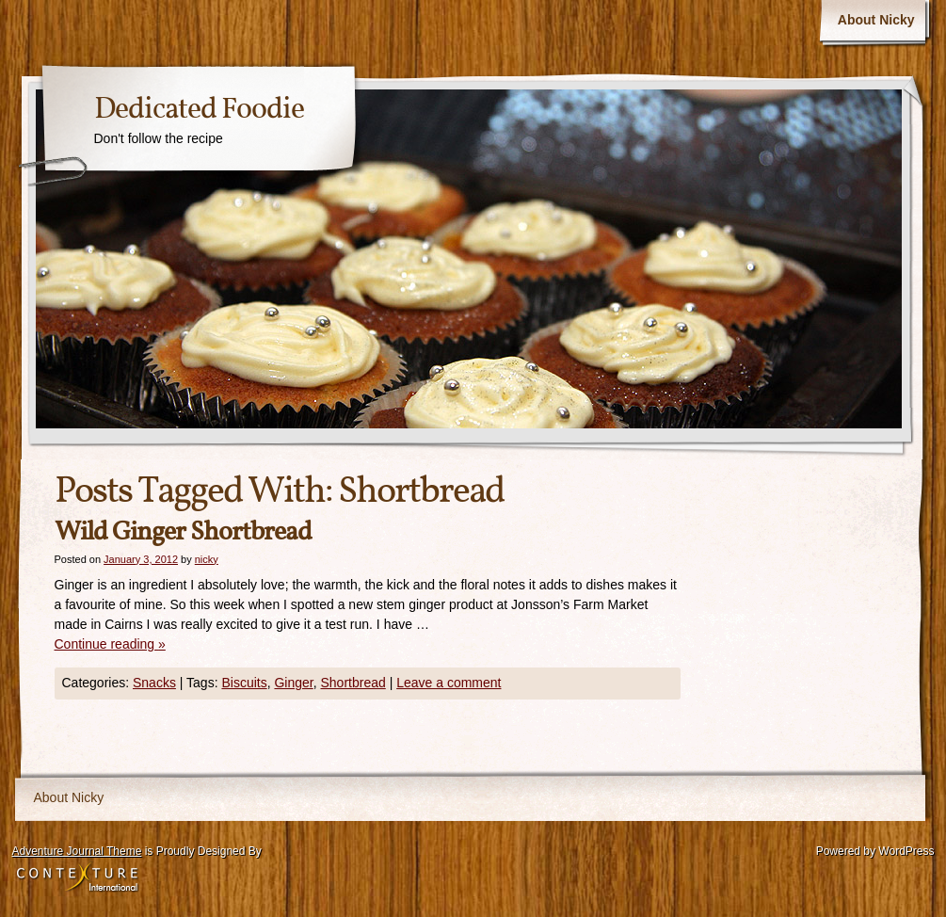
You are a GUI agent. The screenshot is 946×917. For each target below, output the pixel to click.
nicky (206, 559)
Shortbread (352, 682)
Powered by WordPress (875, 851)
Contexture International (77, 878)
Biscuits (243, 682)
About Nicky (876, 19)
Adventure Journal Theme (77, 851)
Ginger (293, 682)
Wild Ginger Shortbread (183, 532)
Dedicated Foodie (199, 110)
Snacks (154, 682)
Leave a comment (448, 682)
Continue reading (110, 644)
